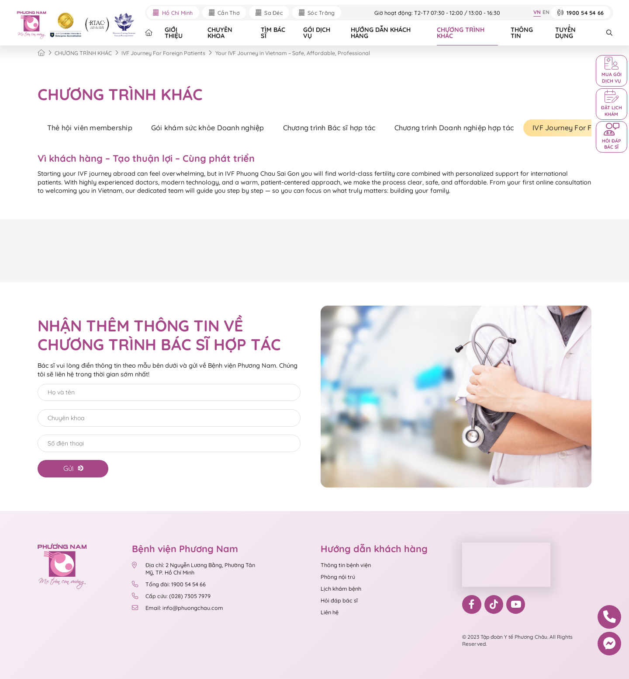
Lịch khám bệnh (341, 588)
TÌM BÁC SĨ (273, 33)
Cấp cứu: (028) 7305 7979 (171, 595)
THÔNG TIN (522, 33)
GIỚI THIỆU (174, 33)
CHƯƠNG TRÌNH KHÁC (460, 33)
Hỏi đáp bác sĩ (339, 600)
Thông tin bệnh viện (346, 564)
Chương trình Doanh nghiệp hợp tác (454, 127)
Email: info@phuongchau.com (177, 607)
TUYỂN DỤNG (565, 33)
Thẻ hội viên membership (89, 127)
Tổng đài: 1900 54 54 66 (168, 584)
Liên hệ (330, 612)
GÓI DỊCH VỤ (316, 33)
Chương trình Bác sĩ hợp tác (329, 127)
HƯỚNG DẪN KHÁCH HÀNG (381, 33)
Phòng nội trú (338, 576)
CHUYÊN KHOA (219, 33)
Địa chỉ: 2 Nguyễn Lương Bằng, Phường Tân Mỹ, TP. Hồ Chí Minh (193, 568)
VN (537, 12)
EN (546, 12)
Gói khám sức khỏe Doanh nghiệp (207, 127)
